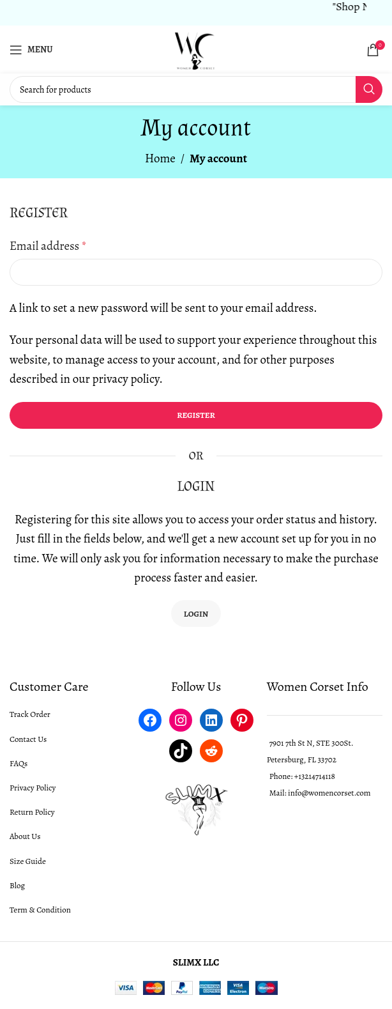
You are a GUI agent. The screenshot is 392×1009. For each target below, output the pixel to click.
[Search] (196, 89)
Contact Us (28, 739)
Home (160, 158)
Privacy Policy (33, 787)
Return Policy (32, 811)
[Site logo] (196, 48)
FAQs (18, 763)
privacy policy (126, 379)
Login (196, 613)
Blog (17, 885)
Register (196, 415)
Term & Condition (40, 909)
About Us (25, 836)
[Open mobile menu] (31, 50)
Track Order (30, 714)
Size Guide (28, 861)
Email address (48, 246)
